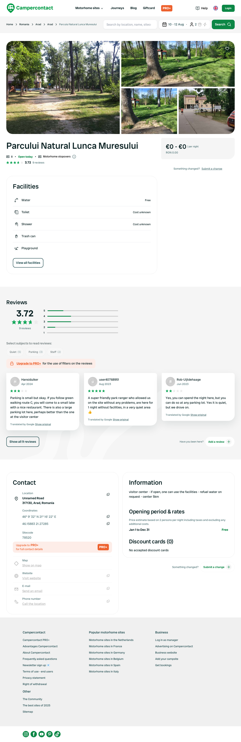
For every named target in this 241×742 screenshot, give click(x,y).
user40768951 (109, 380)
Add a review (220, 441)
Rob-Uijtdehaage (189, 380)
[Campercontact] (30, 8)
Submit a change (212, 168)
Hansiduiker (29, 380)
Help (202, 8)
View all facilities (28, 263)
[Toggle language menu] (215, 8)
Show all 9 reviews (22, 442)
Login (228, 8)
